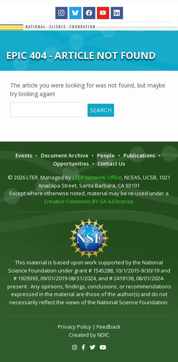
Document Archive (64, 155)
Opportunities (71, 163)
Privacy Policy (74, 326)
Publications (139, 155)
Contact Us (111, 163)
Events (23, 155)
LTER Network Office (97, 177)
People (106, 155)
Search (101, 110)
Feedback (109, 326)
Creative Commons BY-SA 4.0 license (88, 201)
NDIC (103, 334)
